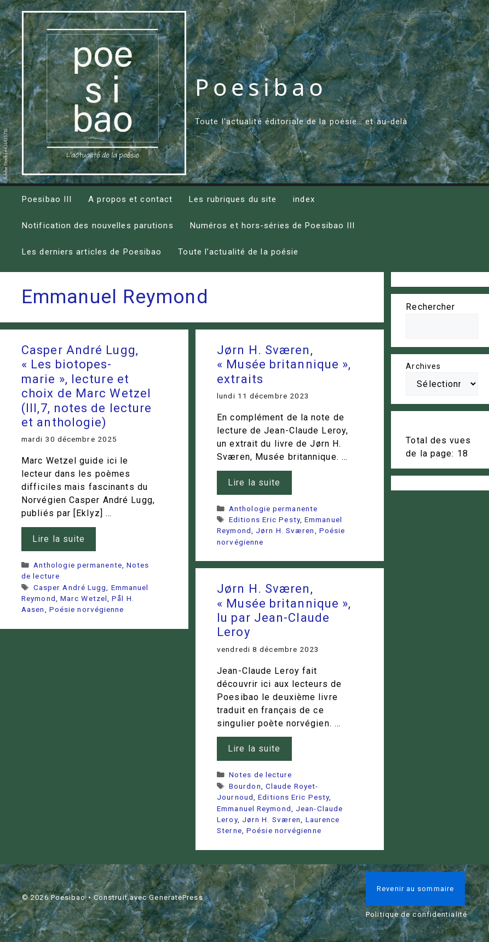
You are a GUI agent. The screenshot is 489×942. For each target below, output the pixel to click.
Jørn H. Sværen (285, 530)
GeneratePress (176, 897)
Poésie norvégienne (86, 609)
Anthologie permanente (77, 564)
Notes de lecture (260, 774)
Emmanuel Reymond (254, 808)
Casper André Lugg (70, 587)
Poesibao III (47, 199)
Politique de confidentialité (416, 914)
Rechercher (430, 307)
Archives (423, 366)
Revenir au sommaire (415, 889)
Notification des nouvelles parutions (98, 225)
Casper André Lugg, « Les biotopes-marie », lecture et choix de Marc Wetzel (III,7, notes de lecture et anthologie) (86, 386)
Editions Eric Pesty (264, 519)
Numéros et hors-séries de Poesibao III (272, 225)
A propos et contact (130, 199)
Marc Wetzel (83, 598)
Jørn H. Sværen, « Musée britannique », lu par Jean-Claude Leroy (284, 610)
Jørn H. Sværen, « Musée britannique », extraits (284, 364)
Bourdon (245, 786)
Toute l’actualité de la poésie (238, 252)
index (304, 199)
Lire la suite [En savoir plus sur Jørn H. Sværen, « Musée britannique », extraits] (254, 482)
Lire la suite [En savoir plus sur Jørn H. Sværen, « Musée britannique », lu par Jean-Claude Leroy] (254, 748)
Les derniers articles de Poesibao (92, 252)
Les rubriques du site (233, 199)
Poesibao (261, 86)
